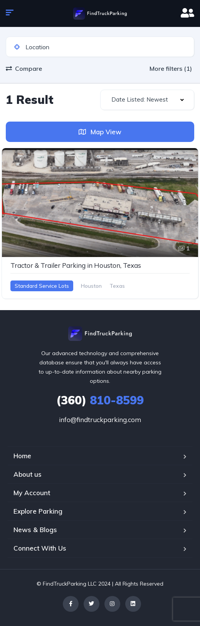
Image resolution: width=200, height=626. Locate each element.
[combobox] (147, 100)
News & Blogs (35, 530)
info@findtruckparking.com (100, 420)
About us (27, 474)
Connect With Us (39, 548)
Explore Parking (37, 511)
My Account (31, 493)
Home (22, 456)
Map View (100, 132)
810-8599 (100, 400)
